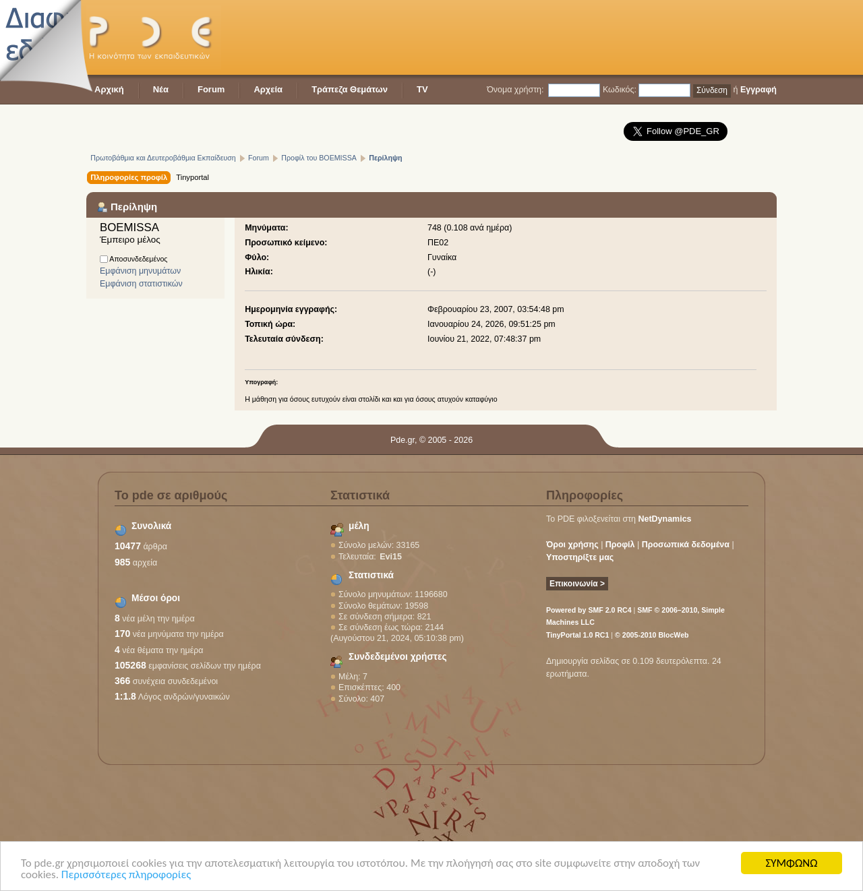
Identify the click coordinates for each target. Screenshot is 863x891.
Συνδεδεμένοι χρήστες (398, 657)
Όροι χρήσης (572, 544)
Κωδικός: (619, 89)
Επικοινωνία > (577, 583)
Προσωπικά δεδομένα (686, 544)
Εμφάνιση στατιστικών (141, 283)
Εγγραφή (758, 89)
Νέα (161, 89)
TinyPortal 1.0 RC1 (577, 635)
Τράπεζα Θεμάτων (349, 89)
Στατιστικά (371, 575)
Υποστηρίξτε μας (580, 557)
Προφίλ (620, 544)
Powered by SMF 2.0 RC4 (589, 610)
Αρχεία (268, 89)
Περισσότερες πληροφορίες (126, 875)
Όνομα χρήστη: (515, 89)
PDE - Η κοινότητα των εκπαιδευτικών (153, 37)
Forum (211, 89)
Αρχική (109, 89)
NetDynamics (665, 519)
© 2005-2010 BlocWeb (651, 635)
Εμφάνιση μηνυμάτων (140, 271)
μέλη (359, 526)
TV (422, 89)
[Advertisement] (531, 37)
